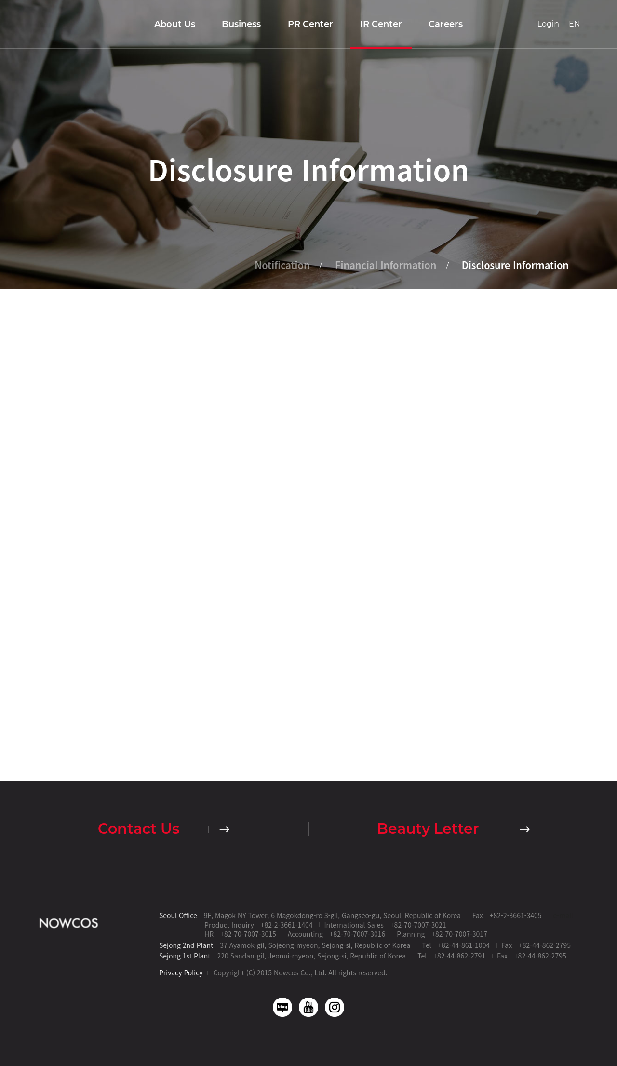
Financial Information (385, 265)
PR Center (310, 24)
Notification (282, 265)
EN (574, 23)
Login (548, 23)
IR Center (381, 24)
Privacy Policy (181, 972)
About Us (174, 24)
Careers (446, 24)
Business (241, 24)
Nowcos (45, 24)
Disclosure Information (515, 265)
